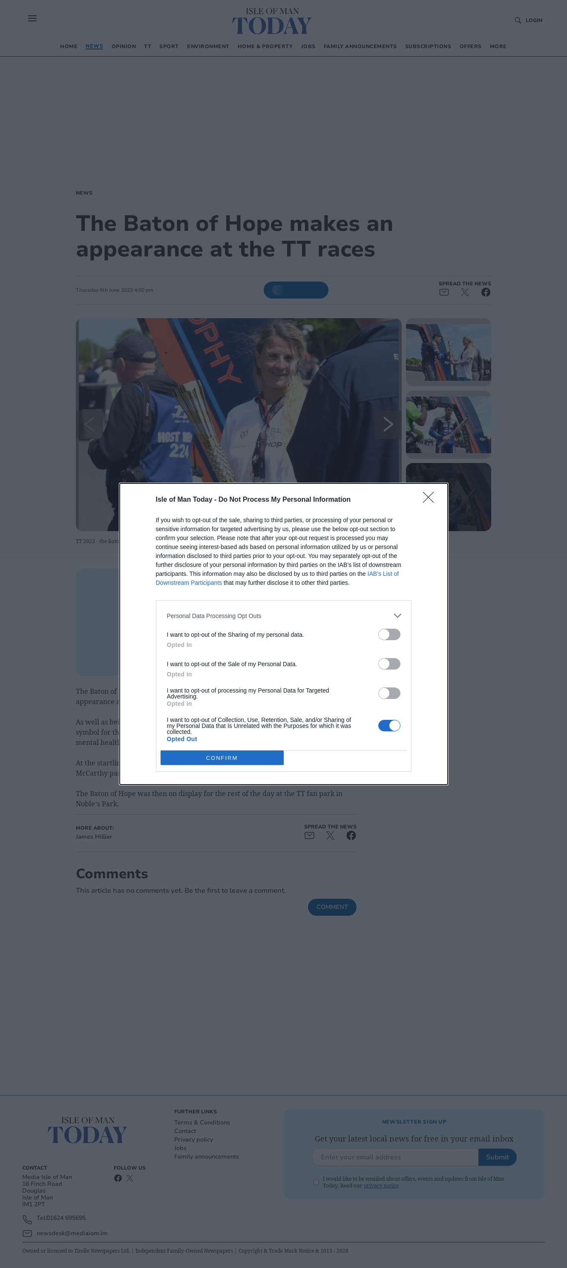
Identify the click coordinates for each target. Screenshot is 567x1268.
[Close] (431, 500)
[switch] (389, 634)
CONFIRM (222, 758)
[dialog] (284, 634)
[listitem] (283, 615)
